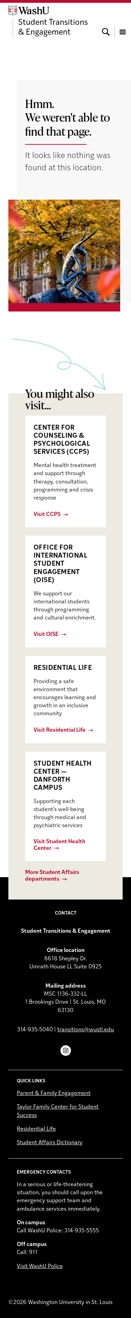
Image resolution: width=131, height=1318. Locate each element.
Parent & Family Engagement (53, 1093)
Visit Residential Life (60, 730)
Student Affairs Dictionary (49, 1143)
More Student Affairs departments (52, 876)
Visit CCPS (47, 514)
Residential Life (36, 1129)
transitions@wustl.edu (85, 1030)
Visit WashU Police (40, 1266)
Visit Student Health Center (59, 845)
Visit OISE (46, 634)
